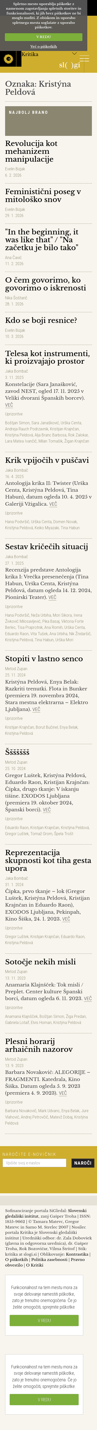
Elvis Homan (41, 1022)
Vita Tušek (39, 633)
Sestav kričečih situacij (46, 546)
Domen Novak (65, 521)
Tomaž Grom (41, 833)
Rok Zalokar (78, 434)
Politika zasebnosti (49, 1259)
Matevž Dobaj (61, 1117)
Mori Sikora (62, 615)
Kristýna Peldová (19, 434)
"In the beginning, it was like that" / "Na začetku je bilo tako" (41, 240)
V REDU (43, 37)
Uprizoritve (14, 413)
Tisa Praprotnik (30, 627)
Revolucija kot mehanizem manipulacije (31, 151)
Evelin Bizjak (15, 168)
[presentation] (41, 1178)
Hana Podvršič (17, 521)
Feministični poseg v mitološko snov (43, 195)
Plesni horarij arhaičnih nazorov (39, 1045)
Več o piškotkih (43, 46)
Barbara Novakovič (21, 1110)
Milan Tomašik (51, 441)
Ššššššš (17, 752)
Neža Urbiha (41, 615)
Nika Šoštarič (16, 297)
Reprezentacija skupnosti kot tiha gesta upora (48, 860)
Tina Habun (70, 527)
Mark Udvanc (49, 1110)
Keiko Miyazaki (47, 527)
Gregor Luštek (17, 833)
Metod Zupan (16, 668)
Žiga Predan (76, 1016)
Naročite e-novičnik (29, 1154)
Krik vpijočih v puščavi (47, 460)
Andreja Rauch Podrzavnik (26, 428)
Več (9, 405)
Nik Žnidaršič (80, 633)
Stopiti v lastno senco (44, 658)
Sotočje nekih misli (40, 962)
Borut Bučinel (47, 727)
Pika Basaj (50, 621)
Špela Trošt (63, 833)
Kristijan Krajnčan (64, 428)
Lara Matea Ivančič (21, 441)
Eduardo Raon (17, 633)
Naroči (83, 1163)
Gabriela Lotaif (17, 1022)
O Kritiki (34, 1265)
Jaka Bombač (16, 371)
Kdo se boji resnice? (41, 320)
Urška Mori (64, 639)
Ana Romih (53, 627)
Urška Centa (71, 422)
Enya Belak (69, 727)
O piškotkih (16, 1259)
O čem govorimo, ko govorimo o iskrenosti (45, 284)
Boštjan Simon (17, 422)
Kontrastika (77, 1254)
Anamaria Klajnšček (21, 1016)
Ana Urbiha (58, 633)
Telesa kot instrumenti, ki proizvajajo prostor (47, 357)
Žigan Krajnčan (76, 441)
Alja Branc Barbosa (50, 434)
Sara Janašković (45, 422)
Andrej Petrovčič (34, 1117)
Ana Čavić (13, 257)
